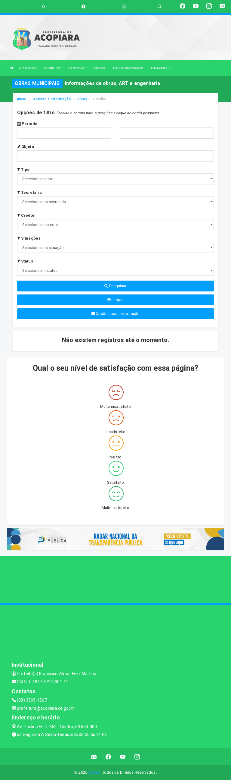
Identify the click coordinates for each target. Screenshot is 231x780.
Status (25, 261)
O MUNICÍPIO (53, 68)
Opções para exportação (115, 313)
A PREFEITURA (28, 68)
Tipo (23, 169)
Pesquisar (115, 286)
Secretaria (29, 192)
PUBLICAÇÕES (160, 68)
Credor (26, 215)
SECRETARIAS (77, 68)
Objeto (25, 146)
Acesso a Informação (52, 99)
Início (22, 99)
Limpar (115, 299)
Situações (28, 238)
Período (27, 123)
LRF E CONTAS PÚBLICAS (129, 68)
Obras (82, 99)
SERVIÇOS (100, 68)
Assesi (94, 772)
